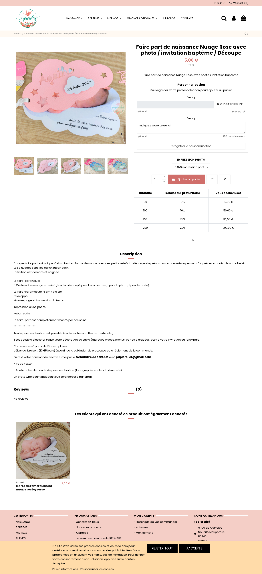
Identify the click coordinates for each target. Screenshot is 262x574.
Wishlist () (238, 3)
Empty (191, 97)
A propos (82, 533)
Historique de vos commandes (157, 522)
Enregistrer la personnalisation (191, 146)
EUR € (220, 3)
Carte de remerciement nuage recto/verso (34, 488)
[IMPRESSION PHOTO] (191, 166)
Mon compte (144, 533)
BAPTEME (21, 527)
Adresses (142, 527)
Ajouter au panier (186, 179)
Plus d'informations (65, 569)
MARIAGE (21, 533)
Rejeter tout (162, 548)
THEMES (21, 538)
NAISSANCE (23, 522)
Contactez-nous (87, 522)
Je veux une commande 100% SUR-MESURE (99, 540)
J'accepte (194, 548)
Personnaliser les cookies (97, 569)
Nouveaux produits (88, 527)
